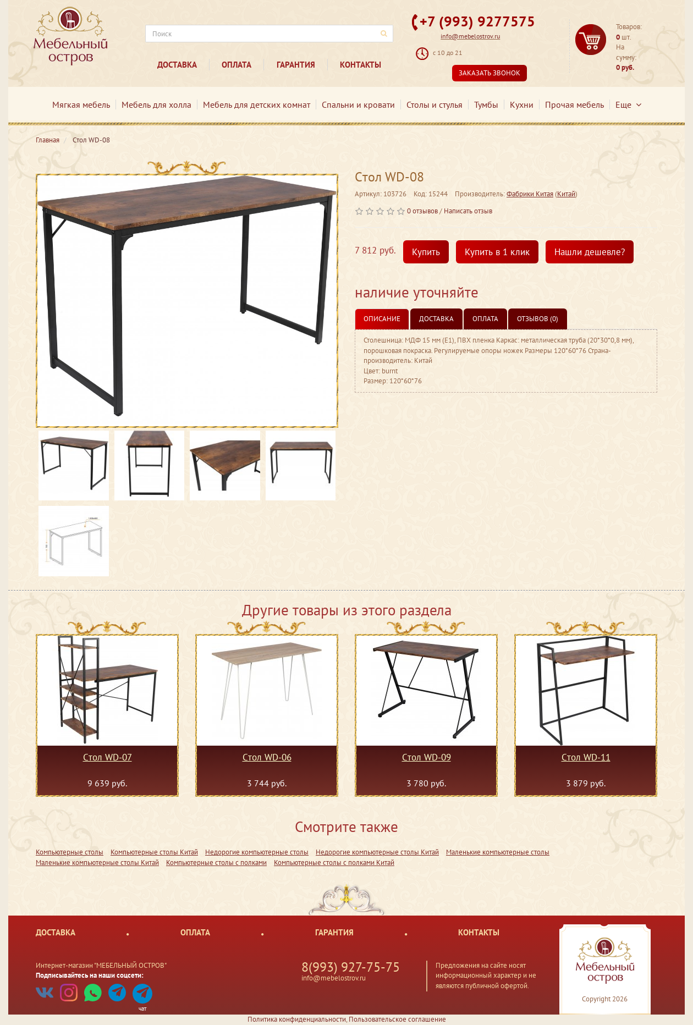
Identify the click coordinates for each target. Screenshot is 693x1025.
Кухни (522, 104)
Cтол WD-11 (586, 757)
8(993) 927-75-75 (350, 967)
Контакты (360, 64)
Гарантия (296, 64)
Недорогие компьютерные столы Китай (377, 852)
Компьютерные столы (69, 852)
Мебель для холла (156, 104)
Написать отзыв (468, 211)
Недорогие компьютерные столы (257, 852)
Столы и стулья (434, 104)
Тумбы (486, 104)
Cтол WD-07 (107, 757)
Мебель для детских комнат (256, 104)
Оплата (236, 64)
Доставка (177, 64)
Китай (566, 194)
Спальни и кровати (358, 104)
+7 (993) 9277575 (477, 21)
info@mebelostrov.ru (470, 36)
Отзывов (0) (537, 318)
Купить (426, 252)
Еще (628, 104)
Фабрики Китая (530, 194)
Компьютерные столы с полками (216, 862)
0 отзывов (422, 211)
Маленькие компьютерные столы (497, 852)
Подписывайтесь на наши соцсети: (90, 975)
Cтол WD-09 (426, 757)
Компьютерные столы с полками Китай (334, 862)
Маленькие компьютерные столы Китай (97, 862)
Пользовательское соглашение (397, 1019)
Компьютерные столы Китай (154, 852)
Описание (382, 318)
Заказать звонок (489, 73)
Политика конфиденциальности (297, 1019)
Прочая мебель (574, 104)
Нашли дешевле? (589, 252)
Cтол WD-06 (267, 757)
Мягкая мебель (81, 104)
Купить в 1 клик (497, 252)
